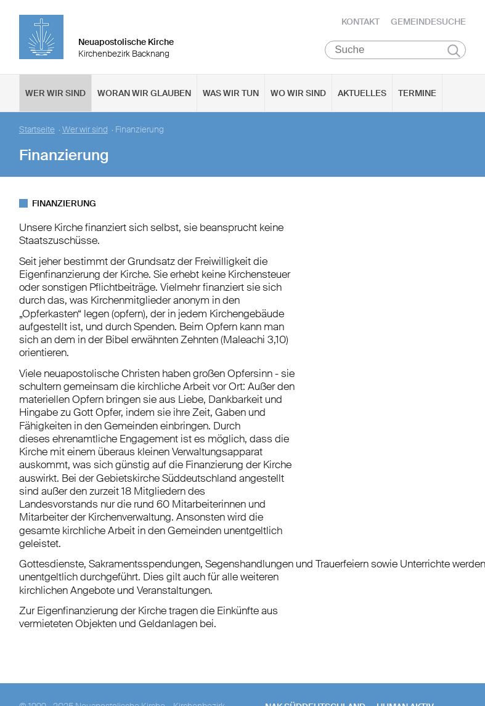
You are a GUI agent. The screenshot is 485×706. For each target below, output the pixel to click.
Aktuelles (362, 92)
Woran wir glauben (144, 92)
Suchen (453, 50)
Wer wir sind (55, 92)
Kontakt (360, 21)
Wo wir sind (298, 92)
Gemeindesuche (428, 21)
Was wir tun (231, 92)
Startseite (37, 129)
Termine (417, 92)
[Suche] (395, 49)
